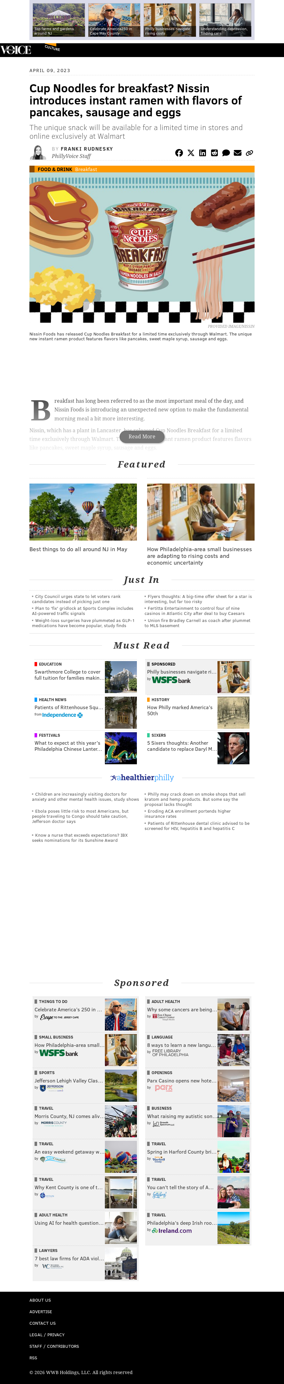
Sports (47, 1072)
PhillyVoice (15, 49)
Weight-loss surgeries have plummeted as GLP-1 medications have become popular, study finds (83, 622)
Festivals (49, 735)
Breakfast (86, 169)
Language (162, 1037)
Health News (53, 699)
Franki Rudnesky (87, 148)
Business (162, 1108)
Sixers (159, 735)
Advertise (40, 1311)
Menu (274, 50)
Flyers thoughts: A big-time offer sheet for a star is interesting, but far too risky (198, 598)
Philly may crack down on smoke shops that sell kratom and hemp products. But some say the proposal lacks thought (195, 799)
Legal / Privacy (47, 1334)
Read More (142, 437)
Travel (46, 1108)
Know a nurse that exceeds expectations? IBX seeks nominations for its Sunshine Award (80, 837)
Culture (52, 48)
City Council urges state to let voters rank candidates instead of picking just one (76, 598)
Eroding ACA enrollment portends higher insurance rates (188, 813)
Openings (162, 1072)
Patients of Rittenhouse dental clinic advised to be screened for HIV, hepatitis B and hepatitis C (197, 825)
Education (50, 664)
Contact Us (42, 1323)
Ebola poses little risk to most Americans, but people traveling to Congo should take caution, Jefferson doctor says (80, 816)
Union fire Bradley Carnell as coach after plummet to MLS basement (197, 622)
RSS (33, 1358)
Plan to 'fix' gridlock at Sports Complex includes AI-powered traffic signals (82, 610)
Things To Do (53, 1001)
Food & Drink (55, 169)
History (161, 699)
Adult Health (166, 1001)
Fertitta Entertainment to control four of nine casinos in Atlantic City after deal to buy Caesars (195, 610)
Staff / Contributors (54, 1346)
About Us (40, 1300)
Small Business (56, 1037)
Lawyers (48, 1250)
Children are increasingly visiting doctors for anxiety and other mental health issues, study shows (85, 796)
